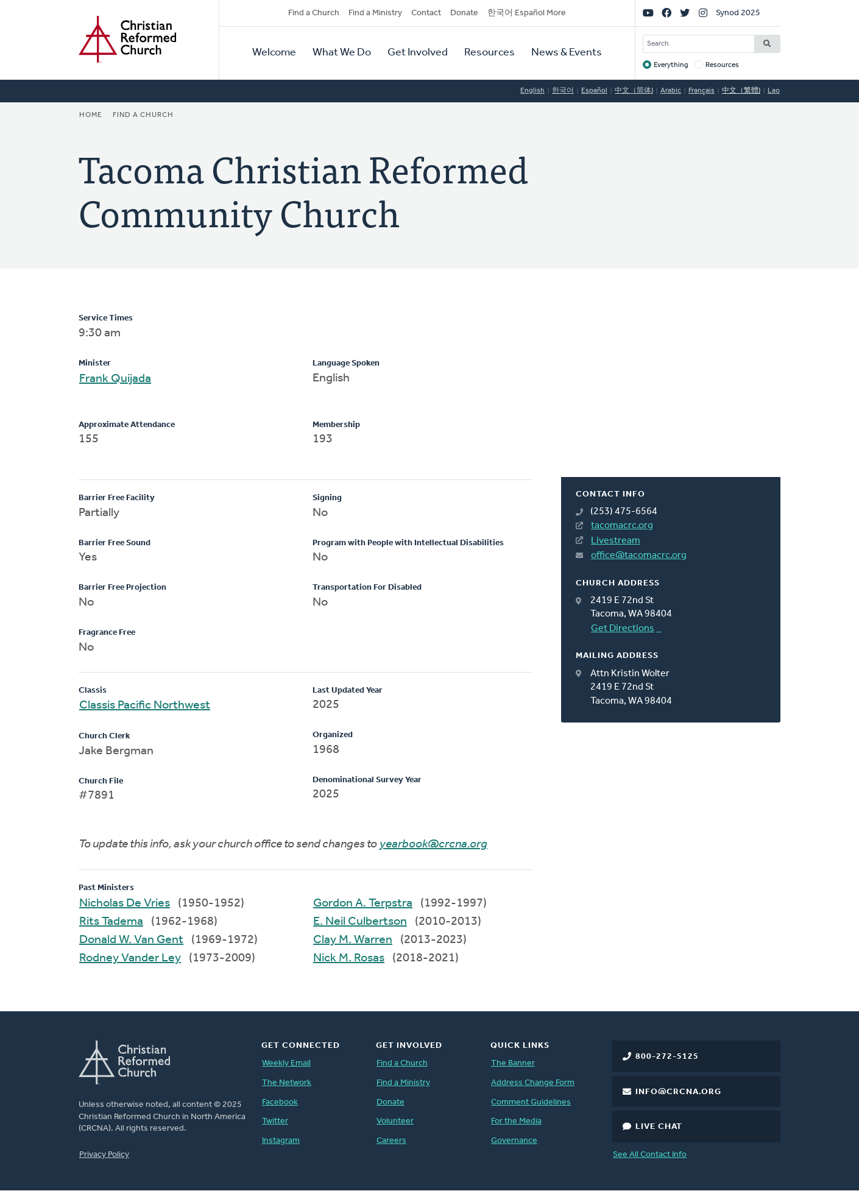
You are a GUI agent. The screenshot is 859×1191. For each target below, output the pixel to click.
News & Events (566, 52)
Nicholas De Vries (124, 903)
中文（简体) (634, 90)
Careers (391, 1140)
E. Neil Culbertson (360, 922)
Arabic (670, 90)
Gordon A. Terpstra (362, 903)
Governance (514, 1140)
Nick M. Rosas (348, 958)
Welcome (274, 52)
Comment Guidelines (531, 1102)
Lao (774, 90)
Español (594, 90)
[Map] (670, 395)
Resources (489, 52)
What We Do (342, 52)
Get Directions (622, 629)
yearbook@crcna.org (433, 844)
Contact (426, 13)
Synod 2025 (738, 13)
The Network (286, 1082)
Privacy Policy (104, 1154)
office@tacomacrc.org (639, 555)
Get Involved (417, 52)
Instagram (281, 1140)
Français (701, 90)
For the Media (516, 1121)
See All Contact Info (650, 1154)
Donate (464, 13)
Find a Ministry (375, 13)
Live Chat (658, 1126)
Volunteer (395, 1121)
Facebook (280, 1102)
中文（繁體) (741, 90)
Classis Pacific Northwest (144, 705)
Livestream (615, 541)
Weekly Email (286, 1063)
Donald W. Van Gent (131, 940)
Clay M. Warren (352, 940)
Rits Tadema (111, 922)
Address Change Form (532, 1082)
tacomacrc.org (622, 526)
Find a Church (313, 13)
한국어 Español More (526, 13)
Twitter (275, 1121)
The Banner (513, 1063)
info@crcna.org (678, 1092)
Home (90, 115)
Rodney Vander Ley (130, 958)
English (532, 90)
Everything (671, 65)
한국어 (563, 90)
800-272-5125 (667, 1056)
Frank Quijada (115, 379)
